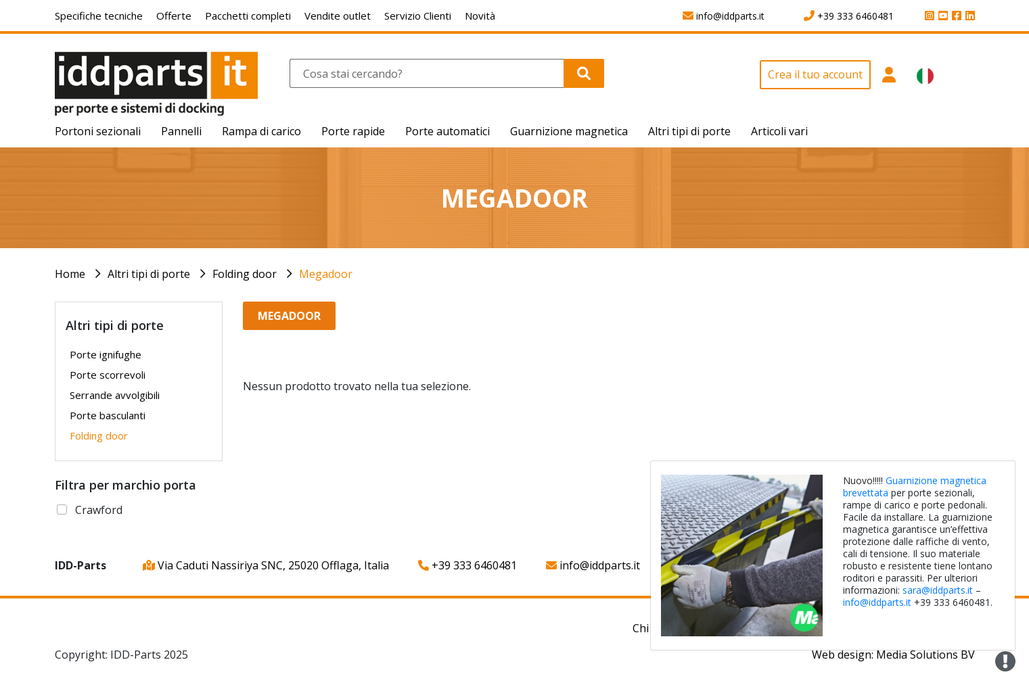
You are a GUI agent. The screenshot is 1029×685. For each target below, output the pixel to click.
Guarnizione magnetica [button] (569, 131)
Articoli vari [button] (779, 131)
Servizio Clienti (417, 15)
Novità (480, 15)
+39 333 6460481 (467, 565)
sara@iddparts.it (937, 590)
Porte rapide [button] (353, 131)
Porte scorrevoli (107, 374)
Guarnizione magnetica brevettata (914, 486)
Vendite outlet (337, 15)
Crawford (98, 509)
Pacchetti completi (248, 15)
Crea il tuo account (815, 74)
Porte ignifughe (105, 354)
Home (70, 273)
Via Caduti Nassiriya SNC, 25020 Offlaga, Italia (266, 565)
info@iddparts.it (593, 565)
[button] (889, 88)
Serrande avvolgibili (115, 395)
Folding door (244, 273)
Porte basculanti (107, 415)
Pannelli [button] (181, 131)
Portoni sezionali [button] (98, 131)
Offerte (173, 15)
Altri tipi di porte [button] (689, 131)
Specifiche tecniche (99, 15)
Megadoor (325, 273)
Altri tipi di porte (149, 273)
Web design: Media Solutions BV (893, 654)
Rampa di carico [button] (261, 131)
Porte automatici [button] (447, 131)
